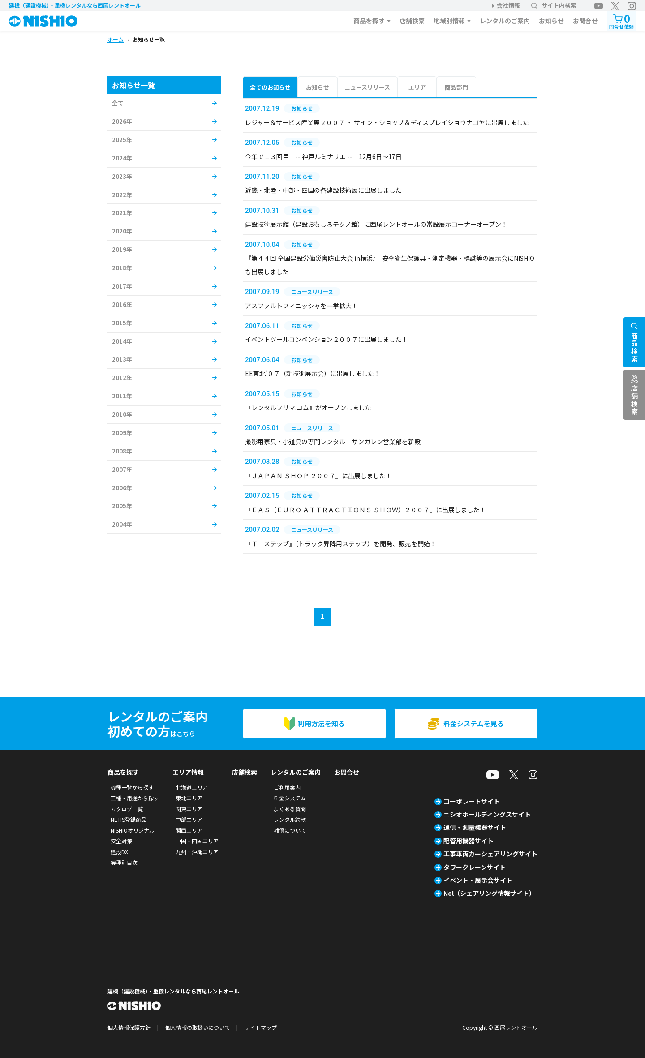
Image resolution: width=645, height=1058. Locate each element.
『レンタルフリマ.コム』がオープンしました (308, 407)
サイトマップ (261, 1027)
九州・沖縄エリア (197, 851)
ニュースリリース (367, 87)
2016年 (122, 304)
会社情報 (508, 5)
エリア (417, 87)
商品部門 (456, 87)
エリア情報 (188, 772)
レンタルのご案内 (505, 20)
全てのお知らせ (270, 87)
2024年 (122, 158)
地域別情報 (449, 20)
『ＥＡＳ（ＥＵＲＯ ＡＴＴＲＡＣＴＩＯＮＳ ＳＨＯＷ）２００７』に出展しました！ (365, 509)
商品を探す (369, 20)
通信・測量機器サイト (474, 827)
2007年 (122, 469)
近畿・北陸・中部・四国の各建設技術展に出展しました (323, 190)
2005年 (122, 505)
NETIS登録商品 (128, 819)
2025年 (122, 139)
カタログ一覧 (127, 808)
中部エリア (189, 819)
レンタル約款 (290, 819)
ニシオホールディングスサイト (487, 814)
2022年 (122, 194)
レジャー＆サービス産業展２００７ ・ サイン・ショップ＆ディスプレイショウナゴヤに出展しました (387, 122)
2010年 (122, 414)
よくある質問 (290, 808)
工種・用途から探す (135, 798)
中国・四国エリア (197, 841)
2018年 (122, 267)
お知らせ (551, 20)
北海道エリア (192, 787)
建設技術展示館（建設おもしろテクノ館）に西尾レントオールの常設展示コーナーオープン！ (376, 224)
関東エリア (189, 808)
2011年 (122, 396)
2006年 (122, 488)
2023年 (122, 176)
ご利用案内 (287, 787)
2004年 (122, 524)
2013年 (122, 359)
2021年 (122, 212)
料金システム (290, 798)
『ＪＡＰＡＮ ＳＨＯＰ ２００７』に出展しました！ (318, 475)
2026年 (122, 121)
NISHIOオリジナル (133, 830)
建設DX (119, 851)
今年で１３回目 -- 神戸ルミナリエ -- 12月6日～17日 (323, 156)
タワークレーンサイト (474, 867)
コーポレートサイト (471, 801)
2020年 (122, 231)
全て (118, 103)
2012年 (122, 377)
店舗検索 (412, 20)
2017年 (122, 286)
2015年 (122, 323)
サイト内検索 (553, 5)
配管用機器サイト (468, 840)
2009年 (122, 432)
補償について (290, 830)
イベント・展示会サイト (477, 880)
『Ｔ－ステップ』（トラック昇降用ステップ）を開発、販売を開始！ (340, 543)
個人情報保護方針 (129, 1027)
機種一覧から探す (132, 787)
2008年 (122, 451)
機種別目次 (124, 862)
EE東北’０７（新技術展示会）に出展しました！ (312, 373)
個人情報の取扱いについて (197, 1027)
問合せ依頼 (621, 20)
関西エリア (189, 830)
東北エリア (189, 798)
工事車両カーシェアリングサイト (490, 853)
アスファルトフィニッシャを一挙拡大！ (301, 305)
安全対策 (121, 841)
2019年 (122, 249)
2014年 (122, 341)
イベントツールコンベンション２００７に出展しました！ (326, 339)
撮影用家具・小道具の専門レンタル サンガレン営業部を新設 (333, 441)
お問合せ (585, 20)
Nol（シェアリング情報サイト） (489, 893)
